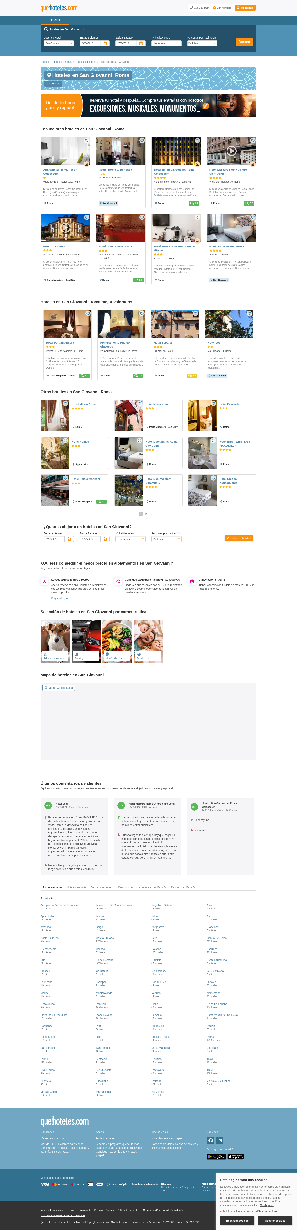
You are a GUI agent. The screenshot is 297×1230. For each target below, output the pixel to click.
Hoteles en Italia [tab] (76, 887)
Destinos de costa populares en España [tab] (142, 887)
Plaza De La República (54, 1014)
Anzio (210, 905)
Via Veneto (157, 1091)
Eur (43, 959)
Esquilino (212, 948)
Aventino (46, 927)
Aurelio (211, 916)
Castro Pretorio (105, 938)
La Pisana (46, 982)
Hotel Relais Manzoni (86, 478)
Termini (45, 1058)
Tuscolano (102, 1080)
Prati (99, 1025)
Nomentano (213, 993)
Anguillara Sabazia (162, 905)
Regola (211, 1025)
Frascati (45, 970)
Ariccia (100, 916)
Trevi (210, 1069)
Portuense (47, 1025)
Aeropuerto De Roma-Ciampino (59, 905)
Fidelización (105, 1138)
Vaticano (156, 1080)
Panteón (101, 1003)
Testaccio (101, 1058)
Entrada (89, 37)
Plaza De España (217, 1003)
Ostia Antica (48, 1003)
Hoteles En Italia (62, 61)
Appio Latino (48, 916)
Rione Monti (48, 1036)
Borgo (99, 927)
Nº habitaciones (160, 37)
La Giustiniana (215, 970)
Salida (124, 37)
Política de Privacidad (128, 1210)
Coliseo (100, 948)
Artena (155, 916)
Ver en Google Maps (59, 687)
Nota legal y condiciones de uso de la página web (66, 1210)
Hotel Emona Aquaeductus (228, 480)
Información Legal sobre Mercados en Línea (63, 1215)
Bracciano (213, 927)
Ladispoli (101, 982)
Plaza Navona (104, 1014)
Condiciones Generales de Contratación (163, 1210)
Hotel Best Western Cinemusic (158, 480)
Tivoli (210, 1058)
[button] (245, 8)
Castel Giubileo (50, 938)
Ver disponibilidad (239, 538)
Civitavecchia (48, 948)
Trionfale (46, 1080)
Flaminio (156, 959)
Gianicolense (159, 970)
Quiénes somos (52, 1138)
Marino (45, 993)
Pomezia (156, 1014)
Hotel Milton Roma (84, 404)
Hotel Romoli (80, 441)
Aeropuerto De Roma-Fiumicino (114, 905)
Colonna (156, 948)
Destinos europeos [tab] (102, 887)
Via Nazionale (104, 1091)
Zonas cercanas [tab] (52, 887)
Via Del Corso (49, 1091)
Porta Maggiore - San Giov (222, 1014)
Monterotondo (104, 993)
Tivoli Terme (48, 1069)
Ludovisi (211, 982)
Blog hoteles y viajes (166, 1138)
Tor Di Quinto (104, 1069)
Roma (210, 1036)
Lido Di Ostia (158, 982)
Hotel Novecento (156, 404)
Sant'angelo (103, 1047)
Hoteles (45, 61)
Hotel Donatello (229, 404)
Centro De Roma (217, 938)
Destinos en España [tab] (183, 887)
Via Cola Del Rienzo (219, 1080)
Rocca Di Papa (160, 1036)
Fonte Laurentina (217, 959)
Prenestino (157, 1025)
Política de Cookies (104, 1210)
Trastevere (157, 1069)
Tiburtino (156, 1058)
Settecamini (214, 1047)
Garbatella (102, 970)
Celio (154, 938)
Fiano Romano (104, 959)
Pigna (154, 1003)
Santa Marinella (160, 1047)
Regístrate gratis (63, 598)
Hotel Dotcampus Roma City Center (161, 443)
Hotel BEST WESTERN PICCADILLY (234, 443)
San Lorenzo (48, 1047)
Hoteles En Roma (86, 61)
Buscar (244, 42)
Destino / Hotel (52, 37)
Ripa (99, 1036)
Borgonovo (157, 927)
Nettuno (156, 993)
